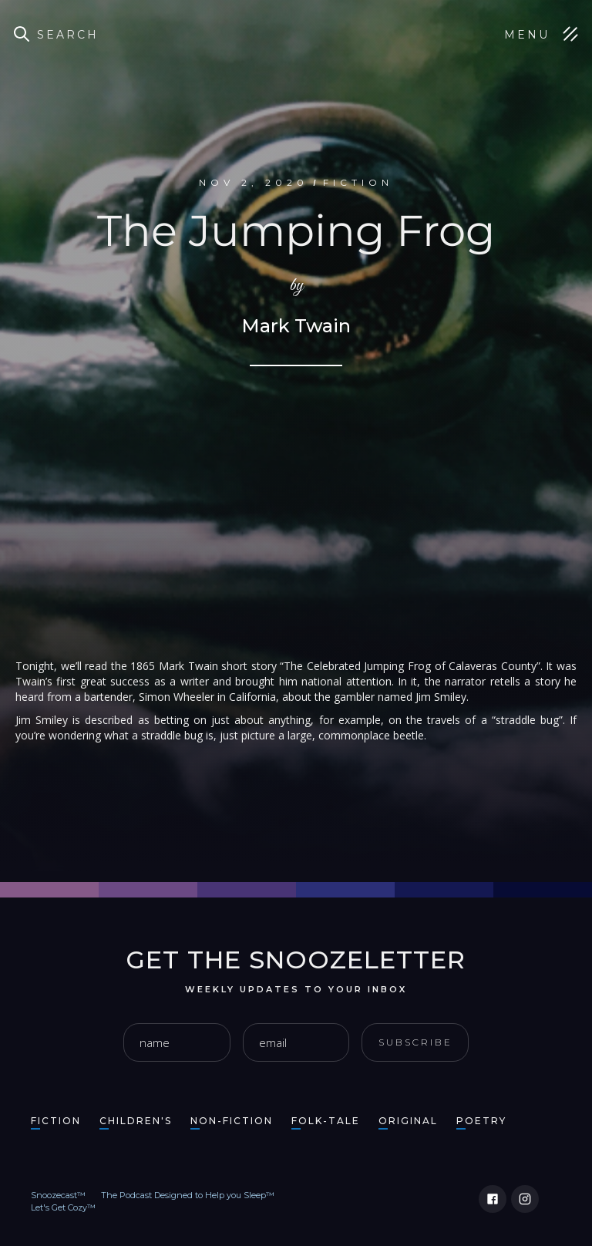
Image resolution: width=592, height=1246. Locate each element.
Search (68, 35)
